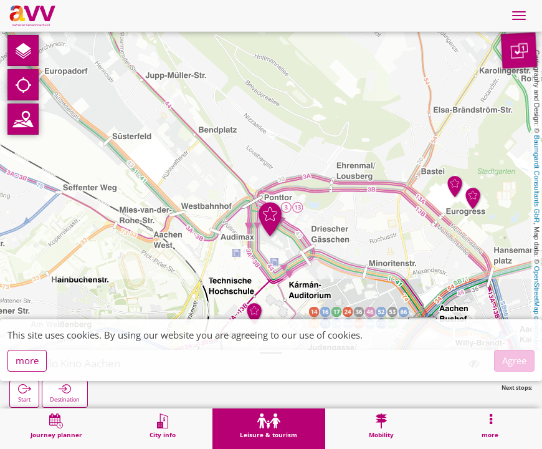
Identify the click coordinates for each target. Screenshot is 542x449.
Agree (514, 360)
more (27, 360)
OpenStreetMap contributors (537, 309)
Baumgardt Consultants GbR (537, 179)
